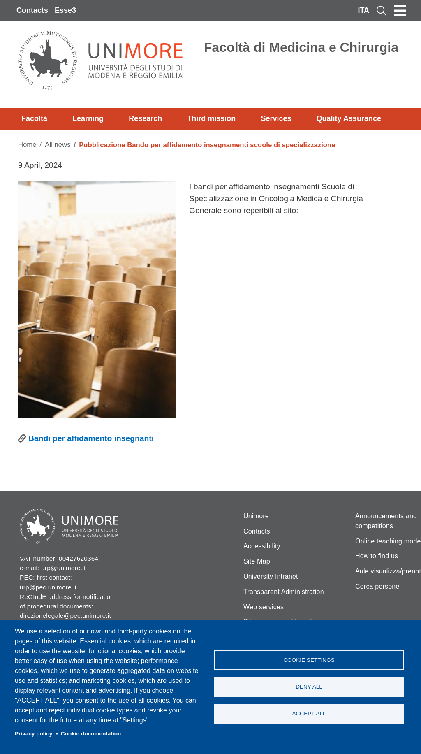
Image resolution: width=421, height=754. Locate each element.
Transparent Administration (283, 591)
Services (276, 118)
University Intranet (270, 576)
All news (57, 144)
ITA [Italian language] (363, 10)
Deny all (309, 687)
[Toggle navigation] (400, 11)
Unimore (256, 516)
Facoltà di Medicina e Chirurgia (301, 47)
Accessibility (261, 546)
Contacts (32, 10)
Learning (88, 118)
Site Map (256, 561)
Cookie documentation (91, 734)
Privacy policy (33, 734)
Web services (263, 606)
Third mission (211, 118)
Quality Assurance (349, 118)
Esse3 (65, 10)
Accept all (309, 713)
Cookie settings (309, 660)
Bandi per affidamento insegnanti (91, 438)
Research (145, 118)
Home (27, 144)
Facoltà (34, 118)
